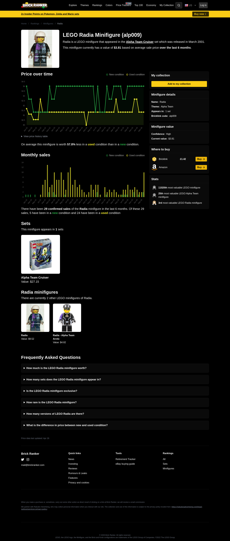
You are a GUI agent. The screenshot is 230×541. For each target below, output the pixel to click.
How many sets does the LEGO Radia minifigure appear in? (63, 379)
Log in (203, 5)
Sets (165, 464)
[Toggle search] (178, 5)
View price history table (36, 136)
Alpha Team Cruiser (139, 41)
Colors (109, 5)
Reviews (72, 468)
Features (73, 478)
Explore (73, 5)
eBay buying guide (125, 464)
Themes (84, 5)
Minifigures (48, 23)
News (71, 459)
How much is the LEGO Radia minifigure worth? (56, 368)
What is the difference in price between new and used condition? (67, 425)
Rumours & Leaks (77, 473)
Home (24, 23)
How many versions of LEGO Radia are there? (55, 413)
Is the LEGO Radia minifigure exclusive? (51, 390)
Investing (73, 464)
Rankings (97, 5)
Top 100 (139, 5)
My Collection (167, 5)
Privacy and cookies (78, 482)
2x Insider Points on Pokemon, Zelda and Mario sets (50, 14)
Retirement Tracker (126, 459)
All (164, 459)
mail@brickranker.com (32, 465)
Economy (151, 5)
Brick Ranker (30, 453)
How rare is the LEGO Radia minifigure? (51, 402)
